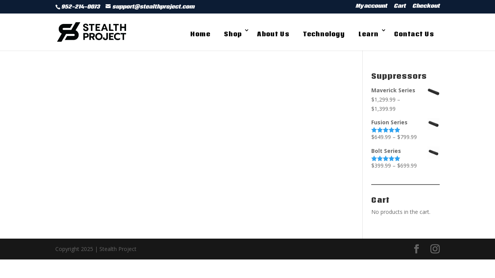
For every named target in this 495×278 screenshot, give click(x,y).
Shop (233, 34)
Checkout (426, 7)
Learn (368, 34)
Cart (400, 7)
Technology (324, 34)
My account (371, 7)
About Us (273, 34)
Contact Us (414, 34)
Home (200, 34)
